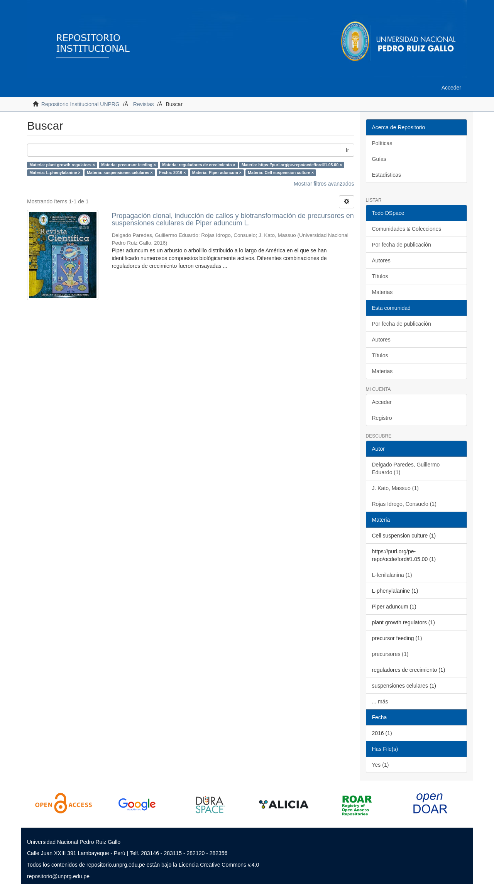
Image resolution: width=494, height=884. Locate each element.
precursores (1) (390, 654)
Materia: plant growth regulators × (62, 164)
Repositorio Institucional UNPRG (80, 104)
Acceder (382, 402)
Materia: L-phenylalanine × (54, 172)
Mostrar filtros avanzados (324, 184)
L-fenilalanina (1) (392, 575)
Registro (382, 418)
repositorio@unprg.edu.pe (58, 876)
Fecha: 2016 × (172, 172)
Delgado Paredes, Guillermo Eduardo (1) (406, 468)
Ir (347, 150)
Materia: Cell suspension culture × (281, 172)
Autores (381, 260)
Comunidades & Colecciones (407, 229)
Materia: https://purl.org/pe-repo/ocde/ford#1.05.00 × (292, 164)
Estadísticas (386, 175)
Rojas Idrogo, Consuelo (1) (404, 504)
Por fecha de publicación (401, 245)
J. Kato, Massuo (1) (395, 488)
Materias (382, 292)
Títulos (380, 276)
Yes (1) (380, 765)
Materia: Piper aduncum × (217, 172)
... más (380, 701)
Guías (379, 159)
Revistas (143, 104)
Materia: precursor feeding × (128, 164)
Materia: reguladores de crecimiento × (198, 164)
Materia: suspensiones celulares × (120, 172)
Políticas (382, 143)
